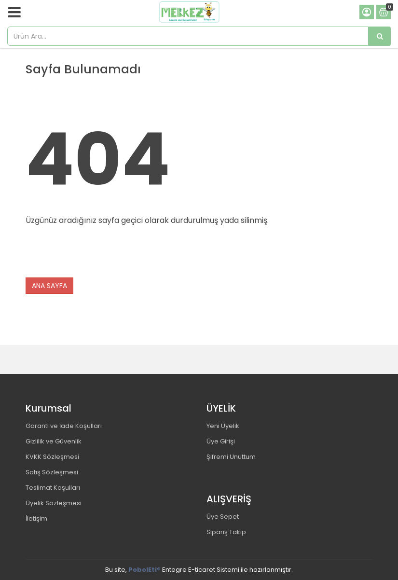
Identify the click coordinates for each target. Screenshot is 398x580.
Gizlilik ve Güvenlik (54, 441)
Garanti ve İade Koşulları (64, 425)
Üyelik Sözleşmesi (54, 503)
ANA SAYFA (49, 285)
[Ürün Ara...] (380, 36)
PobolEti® (144, 569)
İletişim (36, 518)
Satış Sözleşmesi (52, 472)
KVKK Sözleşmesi (52, 456)
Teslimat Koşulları (53, 487)
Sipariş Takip (226, 532)
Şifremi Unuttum (231, 456)
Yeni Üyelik (222, 425)
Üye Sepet (222, 516)
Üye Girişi (220, 441)
